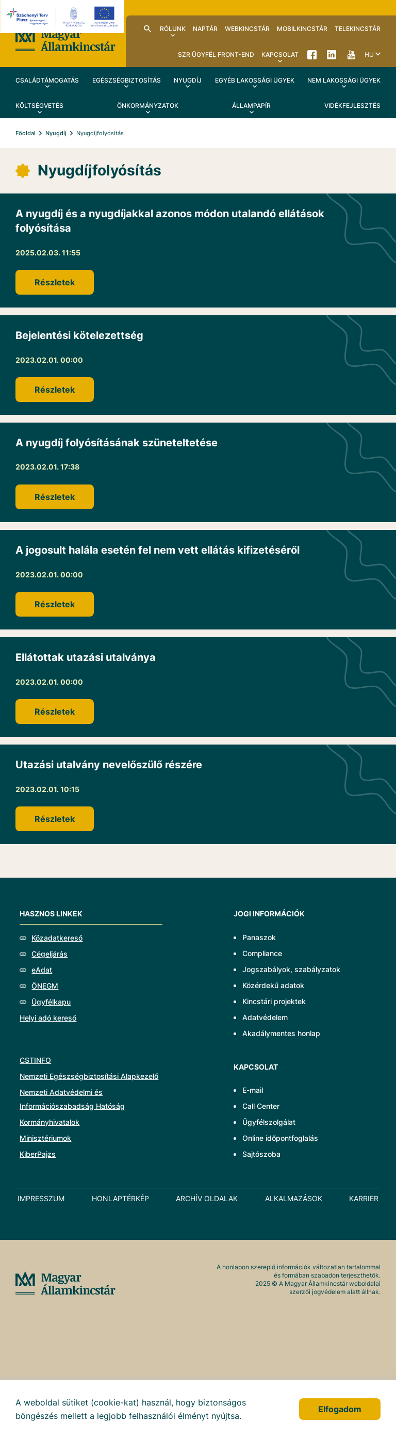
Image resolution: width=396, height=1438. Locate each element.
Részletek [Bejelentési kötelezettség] (55, 389)
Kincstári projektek (274, 1001)
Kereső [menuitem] (147, 28)
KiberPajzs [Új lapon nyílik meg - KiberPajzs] (38, 1154)
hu (369, 54)
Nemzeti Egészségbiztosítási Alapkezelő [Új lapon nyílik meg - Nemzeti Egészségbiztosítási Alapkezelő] (89, 1076)
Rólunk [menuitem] (173, 29)
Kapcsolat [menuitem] (280, 54)
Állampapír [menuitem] (251, 105)
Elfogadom (339, 1409)
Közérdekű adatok (273, 985)
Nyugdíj (56, 133)
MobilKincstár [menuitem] (302, 29)
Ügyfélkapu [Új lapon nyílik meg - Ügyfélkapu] (51, 1001)
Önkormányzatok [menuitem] (147, 105)
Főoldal (25, 133)
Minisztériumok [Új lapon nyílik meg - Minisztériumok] (45, 1138)
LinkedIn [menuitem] (331, 54)
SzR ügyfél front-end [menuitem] (216, 54)
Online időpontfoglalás (280, 1138)
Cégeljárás (49, 953)
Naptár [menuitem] (205, 29)
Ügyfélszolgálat (268, 1122)
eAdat (41, 969)
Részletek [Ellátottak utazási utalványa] (55, 711)
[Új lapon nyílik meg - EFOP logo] (63, 16)
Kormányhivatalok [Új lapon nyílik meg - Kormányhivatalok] (49, 1122)
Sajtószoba (261, 1154)
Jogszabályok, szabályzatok (291, 969)
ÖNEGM (44, 985)
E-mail (252, 1090)
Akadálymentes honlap (281, 1033)
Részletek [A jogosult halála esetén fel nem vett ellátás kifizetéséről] (55, 604)
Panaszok (259, 937)
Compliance (262, 953)
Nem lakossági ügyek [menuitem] (344, 80)
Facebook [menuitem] (312, 54)
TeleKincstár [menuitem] (358, 29)
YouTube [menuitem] (351, 54)
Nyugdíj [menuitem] (188, 80)
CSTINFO (35, 1060)
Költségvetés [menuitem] (39, 105)
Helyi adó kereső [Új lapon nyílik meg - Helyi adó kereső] (48, 1017)
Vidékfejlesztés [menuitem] (352, 105)
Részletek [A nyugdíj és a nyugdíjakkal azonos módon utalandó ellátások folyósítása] (55, 282)
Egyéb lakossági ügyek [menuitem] (254, 80)
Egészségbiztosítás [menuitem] (126, 80)
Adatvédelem (265, 1017)
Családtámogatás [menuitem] (47, 80)
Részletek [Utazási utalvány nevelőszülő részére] (55, 819)
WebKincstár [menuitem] (247, 29)
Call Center (260, 1106)
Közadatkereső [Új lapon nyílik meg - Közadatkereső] (56, 937)
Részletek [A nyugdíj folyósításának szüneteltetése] (55, 497)
